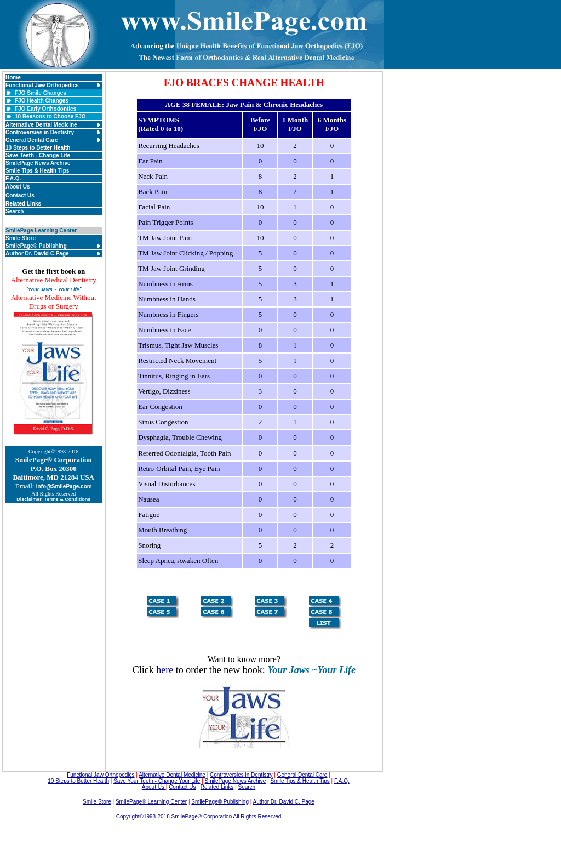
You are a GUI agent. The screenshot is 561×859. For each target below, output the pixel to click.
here (164, 669)
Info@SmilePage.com (64, 486)
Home (13, 78)
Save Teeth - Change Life (37, 155)
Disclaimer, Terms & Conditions (53, 499)
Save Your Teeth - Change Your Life (156, 781)
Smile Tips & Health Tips (37, 171)
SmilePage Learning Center (41, 230)
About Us (17, 187)
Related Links (23, 204)
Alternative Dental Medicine (41, 125)
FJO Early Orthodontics (45, 109)
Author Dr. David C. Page (283, 802)
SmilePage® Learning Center (151, 802)
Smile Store (20, 238)
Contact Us (20, 195)
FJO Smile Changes (40, 93)
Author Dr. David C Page (37, 254)
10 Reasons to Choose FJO (50, 116)
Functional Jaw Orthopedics (42, 85)
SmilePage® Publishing (36, 246)
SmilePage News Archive (38, 163)
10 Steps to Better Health (37, 148)
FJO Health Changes (41, 101)
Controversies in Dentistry (39, 132)
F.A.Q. (13, 178)
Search (14, 211)
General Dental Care (31, 140)
